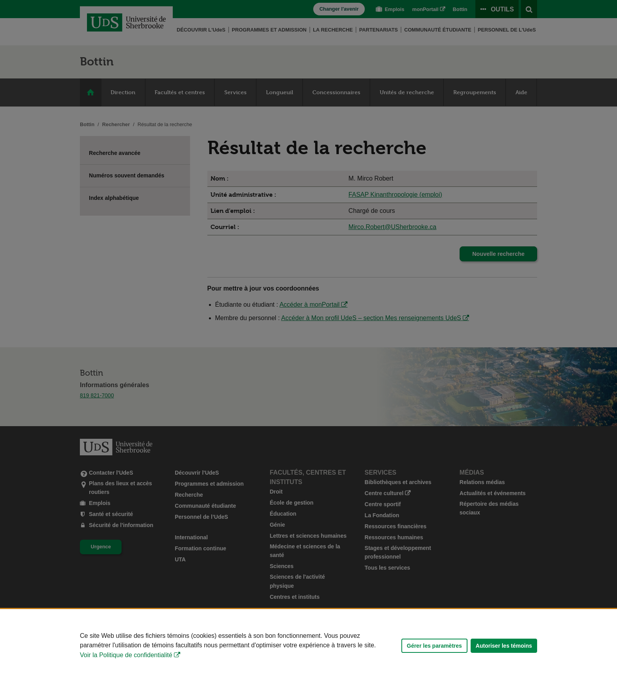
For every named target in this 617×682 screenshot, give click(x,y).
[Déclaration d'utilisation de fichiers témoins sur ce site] (308, 645)
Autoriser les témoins (504, 646)
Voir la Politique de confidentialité (126, 655)
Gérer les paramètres (434, 646)
